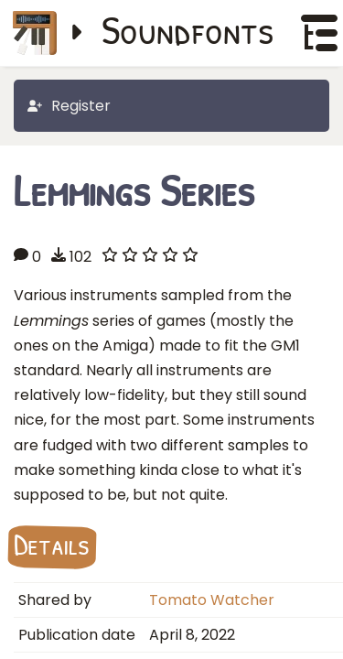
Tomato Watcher (211, 599)
